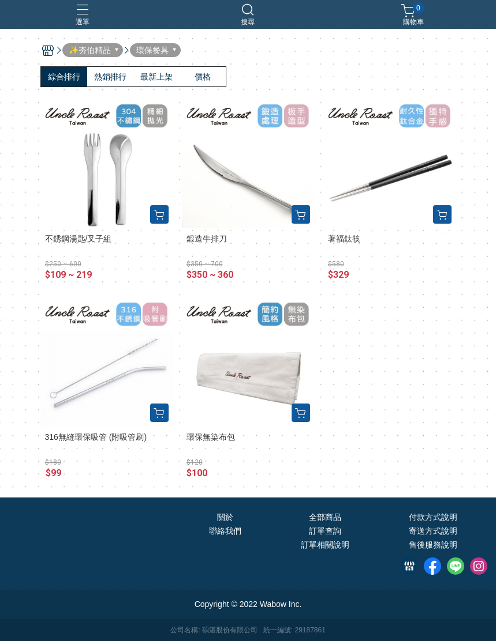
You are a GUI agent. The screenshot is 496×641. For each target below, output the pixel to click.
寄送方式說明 (433, 531)
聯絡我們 (225, 531)
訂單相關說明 (325, 545)
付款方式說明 (433, 517)
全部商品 (325, 517)
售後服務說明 (433, 545)
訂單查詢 (325, 531)
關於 (225, 517)
